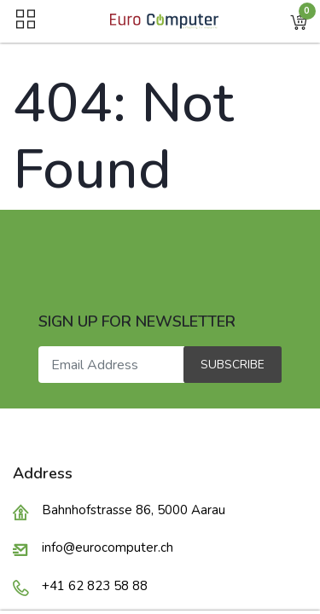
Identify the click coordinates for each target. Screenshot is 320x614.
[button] (298, 21)
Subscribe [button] (233, 364)
